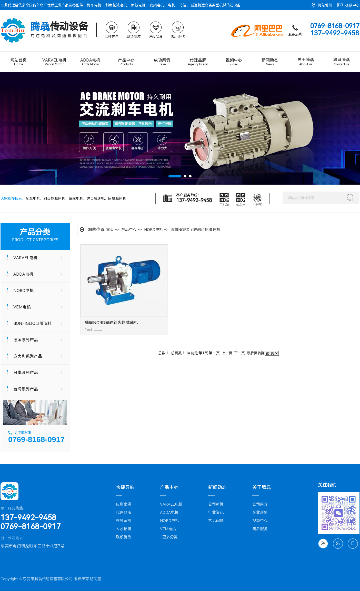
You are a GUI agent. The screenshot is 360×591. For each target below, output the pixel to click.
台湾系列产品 (25, 389)
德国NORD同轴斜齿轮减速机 (195, 229)
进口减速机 (96, 198)
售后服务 (260, 529)
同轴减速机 (117, 198)
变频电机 (156, 5)
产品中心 (126, 62)
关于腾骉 (306, 61)
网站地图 (325, 5)
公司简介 (260, 504)
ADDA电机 (90, 62)
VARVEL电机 (54, 62)
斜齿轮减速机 (116, 5)
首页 (110, 229)
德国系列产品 (25, 339)
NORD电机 (23, 290)
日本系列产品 (25, 372)
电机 (171, 5)
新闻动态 (270, 62)
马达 (182, 5)
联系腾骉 (341, 61)
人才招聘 (123, 529)
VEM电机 (22, 307)
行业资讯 (216, 512)
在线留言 (123, 520)
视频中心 (352, 5)
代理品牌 (198, 62)
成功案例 (162, 62)
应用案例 (123, 504)
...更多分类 (169, 537)
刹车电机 (94, 5)
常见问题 (216, 520)
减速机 (196, 5)
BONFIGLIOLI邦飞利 (32, 323)
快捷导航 (125, 487)
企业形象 (260, 512)
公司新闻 (216, 504)
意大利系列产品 (27, 356)
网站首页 (18, 62)
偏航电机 (138, 5)
